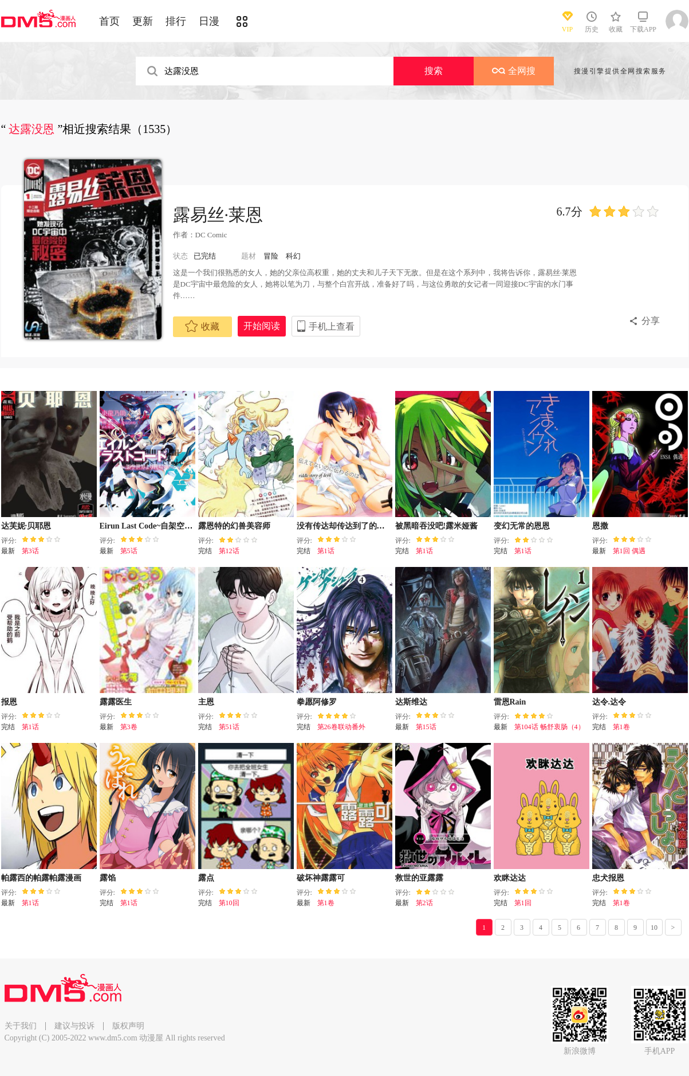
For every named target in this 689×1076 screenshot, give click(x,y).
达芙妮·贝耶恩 (26, 526)
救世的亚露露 (419, 878)
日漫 (209, 21)
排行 (176, 21)
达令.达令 (609, 702)
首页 (109, 21)
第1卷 (621, 727)
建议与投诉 (74, 1026)
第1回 (522, 903)
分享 (650, 321)
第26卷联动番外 (341, 727)
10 (654, 928)
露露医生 (116, 702)
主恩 (206, 702)
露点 (206, 878)
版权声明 (128, 1026)
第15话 (426, 727)
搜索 (433, 71)
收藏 (202, 326)
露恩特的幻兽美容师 (234, 526)
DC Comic (211, 234)
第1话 (325, 551)
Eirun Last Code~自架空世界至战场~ (164, 526)
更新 (142, 21)
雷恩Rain (510, 702)
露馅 (108, 878)
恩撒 (600, 526)
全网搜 (514, 71)
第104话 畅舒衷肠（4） (549, 727)
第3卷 (128, 727)
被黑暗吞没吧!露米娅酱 (436, 526)
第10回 (229, 903)
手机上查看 (332, 326)
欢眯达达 (510, 878)
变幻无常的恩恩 (522, 526)
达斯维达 (411, 702)
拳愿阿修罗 (317, 702)
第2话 (424, 903)
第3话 (30, 551)
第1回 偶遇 (629, 551)
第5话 (128, 551)
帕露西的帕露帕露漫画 (41, 878)
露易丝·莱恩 (218, 214)
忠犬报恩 (608, 878)
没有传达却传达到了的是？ (345, 526)
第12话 (229, 551)
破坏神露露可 (321, 878)
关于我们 (21, 1026)
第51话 (229, 727)
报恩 (9, 702)
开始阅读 (261, 326)
